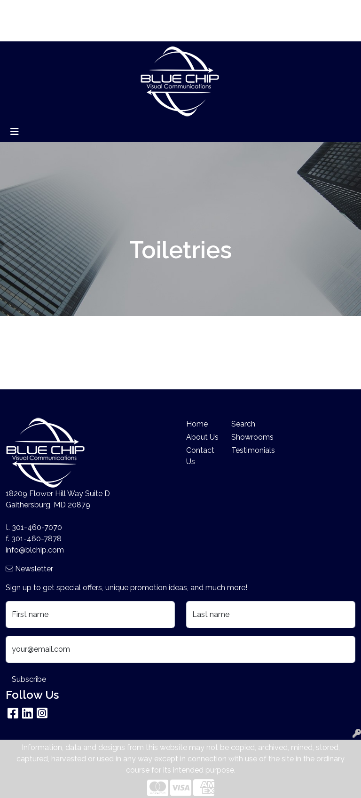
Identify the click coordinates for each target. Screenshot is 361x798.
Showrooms (248, 437)
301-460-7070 (37, 527)
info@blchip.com (35, 549)
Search (253, 10)
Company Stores (38, 30)
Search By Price (126, 10)
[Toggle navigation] (14, 131)
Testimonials (248, 450)
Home (20, 10)
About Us (53, 10)
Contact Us (200, 456)
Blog (84, 10)
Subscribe (29, 679)
